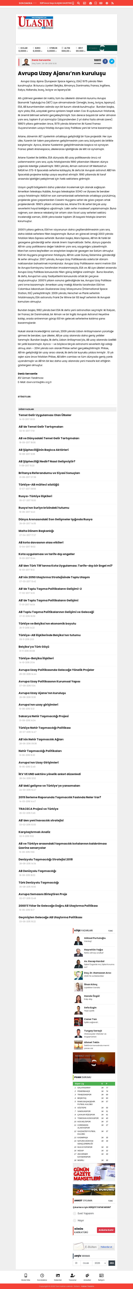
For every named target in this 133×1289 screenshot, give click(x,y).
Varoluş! (88, 941)
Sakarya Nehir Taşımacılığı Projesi (67, 718)
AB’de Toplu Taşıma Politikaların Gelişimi (67, 602)
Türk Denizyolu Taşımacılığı (67, 885)
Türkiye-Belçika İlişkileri (67, 660)
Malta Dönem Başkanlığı (67, 533)
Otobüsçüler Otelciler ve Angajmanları (95, 1035)
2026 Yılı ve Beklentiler (94, 976)
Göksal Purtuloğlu (95, 938)
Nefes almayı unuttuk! (94, 952)
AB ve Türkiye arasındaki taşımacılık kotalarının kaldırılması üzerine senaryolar (67, 848)
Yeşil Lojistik (89, 1010)
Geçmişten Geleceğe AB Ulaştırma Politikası (67, 919)
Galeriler (58, 1277)
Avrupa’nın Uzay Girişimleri (67, 765)
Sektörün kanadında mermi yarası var (96, 1047)
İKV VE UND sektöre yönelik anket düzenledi (67, 776)
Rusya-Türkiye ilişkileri (67, 498)
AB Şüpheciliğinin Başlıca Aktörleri (67, 452)
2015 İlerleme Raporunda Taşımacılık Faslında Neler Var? (67, 799)
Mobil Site (25, 1277)
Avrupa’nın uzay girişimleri (67, 707)
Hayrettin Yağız (93, 949)
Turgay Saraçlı (93, 1030)
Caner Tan (90, 1019)
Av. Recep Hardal (94, 961)
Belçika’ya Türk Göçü (67, 649)
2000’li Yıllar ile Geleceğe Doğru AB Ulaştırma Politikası (67, 908)
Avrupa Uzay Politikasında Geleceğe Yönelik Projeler (67, 672)
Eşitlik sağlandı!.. (91, 1022)
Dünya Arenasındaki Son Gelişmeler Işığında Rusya (67, 521)
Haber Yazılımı (87, 1286)
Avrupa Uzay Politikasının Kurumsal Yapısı (67, 683)
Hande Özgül (92, 996)
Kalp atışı (88, 999)
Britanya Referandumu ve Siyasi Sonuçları (67, 475)
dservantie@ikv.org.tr (39, 382)
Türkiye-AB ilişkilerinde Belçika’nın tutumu (67, 637)
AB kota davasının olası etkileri (67, 544)
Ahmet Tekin (91, 1042)
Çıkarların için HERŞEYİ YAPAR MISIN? (92, 1207)
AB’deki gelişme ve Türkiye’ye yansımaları (67, 788)
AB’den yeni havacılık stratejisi (67, 822)
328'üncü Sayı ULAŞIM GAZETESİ (56, 3)
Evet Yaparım (83, 1213)
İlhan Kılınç (90, 984)
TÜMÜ (110, 931)
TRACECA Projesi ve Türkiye (67, 811)
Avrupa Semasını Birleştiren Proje (67, 896)
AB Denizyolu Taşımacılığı (67, 873)
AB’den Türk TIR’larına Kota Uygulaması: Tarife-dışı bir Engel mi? (67, 568)
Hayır (78, 1220)
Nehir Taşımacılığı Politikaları (67, 753)
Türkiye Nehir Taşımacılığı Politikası (67, 730)
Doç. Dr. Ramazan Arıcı (97, 972)
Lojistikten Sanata (92, 987)
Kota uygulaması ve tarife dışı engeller (67, 556)
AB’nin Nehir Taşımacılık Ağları (67, 741)
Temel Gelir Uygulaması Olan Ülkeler (67, 417)
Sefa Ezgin (90, 1007)
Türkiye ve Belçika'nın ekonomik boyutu (67, 626)
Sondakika (42, 1277)
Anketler (87, 1277)
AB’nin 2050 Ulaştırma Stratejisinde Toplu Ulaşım (67, 579)
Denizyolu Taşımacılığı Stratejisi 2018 (67, 861)
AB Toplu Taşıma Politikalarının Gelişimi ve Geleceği (67, 614)
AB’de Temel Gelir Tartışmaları (67, 429)
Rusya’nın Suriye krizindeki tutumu (67, 510)
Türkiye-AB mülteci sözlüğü (67, 487)
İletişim (101, 1277)
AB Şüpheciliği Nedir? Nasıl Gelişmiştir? (67, 463)
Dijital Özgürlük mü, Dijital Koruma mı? (99, 966)
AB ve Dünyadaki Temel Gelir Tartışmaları (67, 440)
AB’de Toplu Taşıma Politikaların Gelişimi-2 (67, 591)
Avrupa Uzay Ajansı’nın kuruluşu (67, 695)
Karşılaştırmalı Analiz (67, 834)
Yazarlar (73, 1277)
